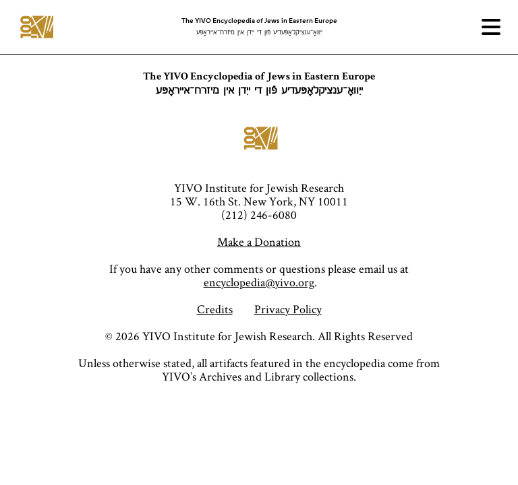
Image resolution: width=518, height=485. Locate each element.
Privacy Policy (288, 309)
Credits (215, 309)
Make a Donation (259, 241)
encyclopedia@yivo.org (259, 282)
